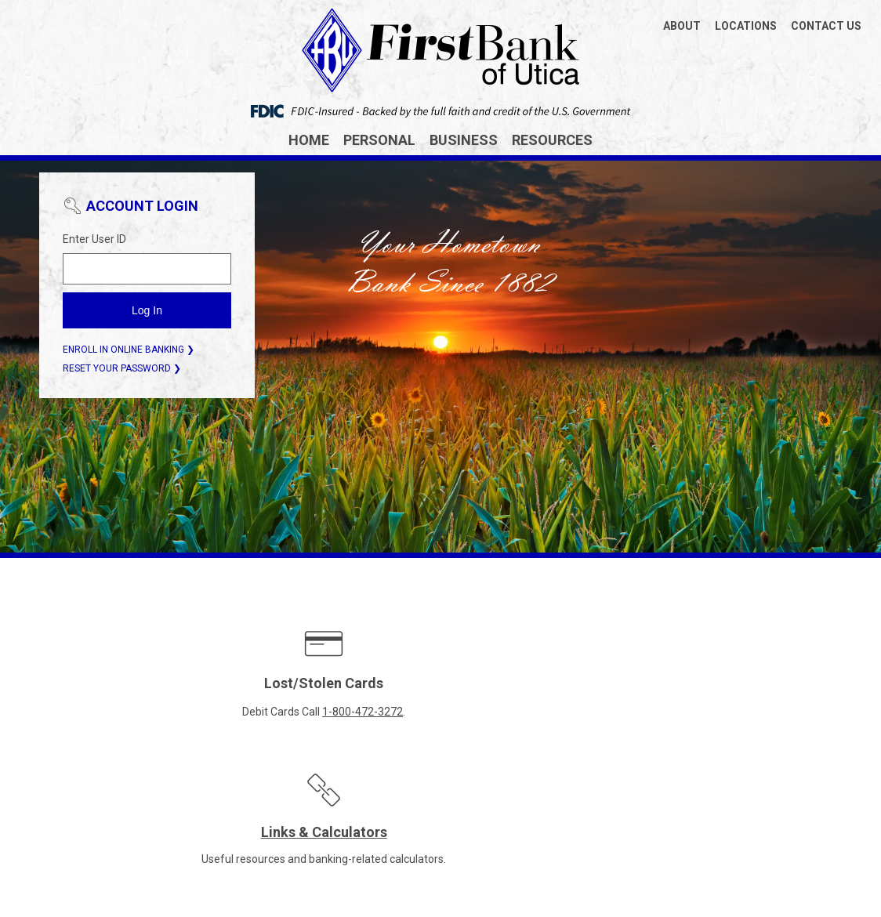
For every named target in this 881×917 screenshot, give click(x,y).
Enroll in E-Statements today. (619, 711)
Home (308, 140)
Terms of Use (492, 832)
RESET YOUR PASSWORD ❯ (122, 368)
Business (464, 140)
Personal (379, 140)
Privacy (427, 832)
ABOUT (682, 26)
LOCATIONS (746, 26)
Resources (552, 140)
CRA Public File (358, 832)
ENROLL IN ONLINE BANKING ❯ (128, 349)
